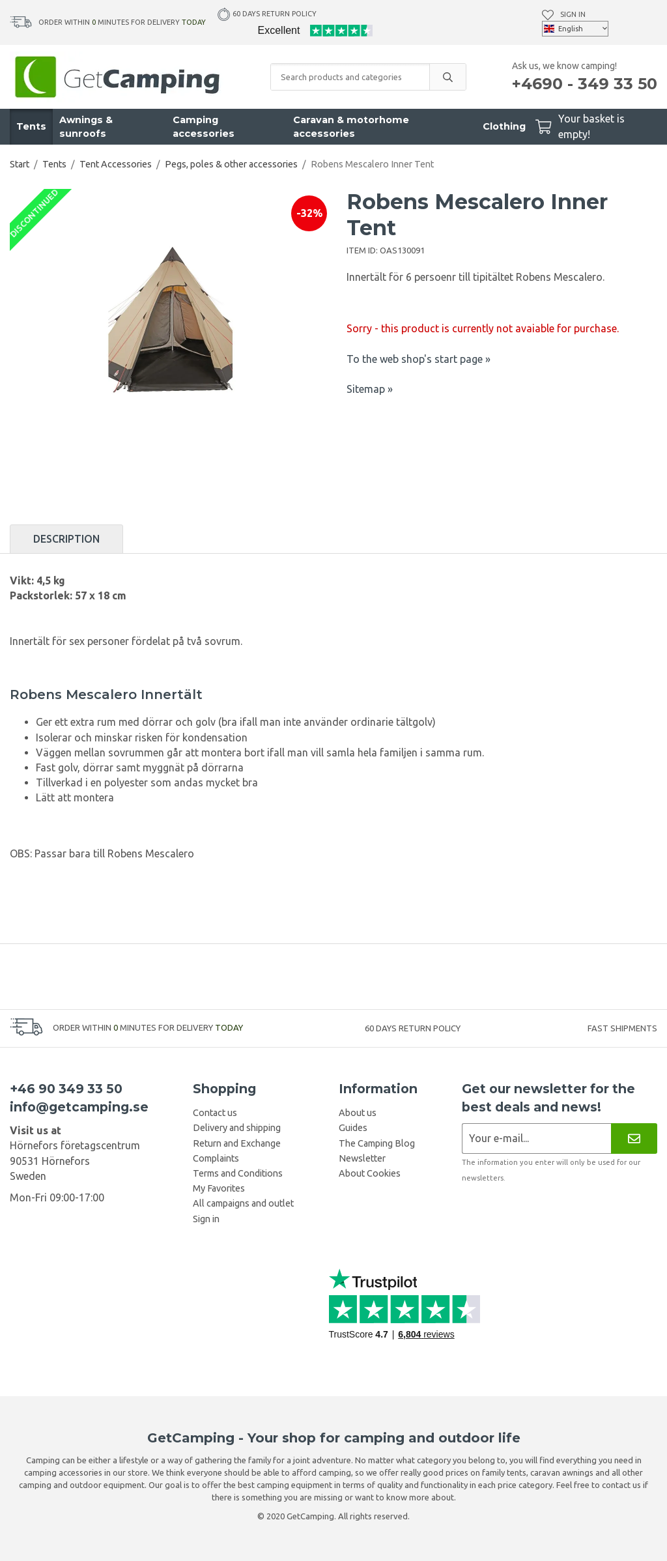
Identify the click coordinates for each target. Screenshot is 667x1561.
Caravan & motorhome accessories (351, 126)
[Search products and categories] (350, 77)
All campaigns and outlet (243, 1203)
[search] (447, 77)
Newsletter (362, 1158)
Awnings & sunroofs (86, 126)
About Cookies (370, 1173)
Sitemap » (370, 389)
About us (357, 1113)
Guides (353, 1128)
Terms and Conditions (238, 1173)
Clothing (504, 126)
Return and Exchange (237, 1143)
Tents (31, 126)
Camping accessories (203, 126)
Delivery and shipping (237, 1128)
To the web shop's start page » (418, 359)
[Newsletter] (634, 1138)
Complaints (216, 1158)
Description (66, 539)
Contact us (215, 1113)
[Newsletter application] (536, 1138)
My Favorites (219, 1188)
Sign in (573, 14)
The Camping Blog (377, 1143)
